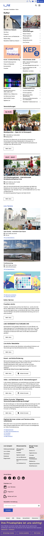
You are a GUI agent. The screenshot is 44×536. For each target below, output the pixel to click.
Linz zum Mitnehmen (21, 473)
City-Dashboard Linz (21, 479)
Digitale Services (9, 446)
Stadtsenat (6, 472)
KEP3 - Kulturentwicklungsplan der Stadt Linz (30, 62)
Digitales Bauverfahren (34, 479)
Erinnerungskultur (27, 92)
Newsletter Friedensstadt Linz (30, 101)
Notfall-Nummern (33, 482)
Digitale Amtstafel (20, 471)
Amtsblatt (18, 468)
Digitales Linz (7, 100)
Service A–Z (32, 466)
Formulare (7, 449)
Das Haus (6, 32)
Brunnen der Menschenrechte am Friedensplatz (30, 99)
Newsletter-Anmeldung (10, 518)
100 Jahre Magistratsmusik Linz (31, 65)
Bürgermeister (7, 474)
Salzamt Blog (7, 38)
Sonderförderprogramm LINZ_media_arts (9, 91)
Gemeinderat (7, 470)
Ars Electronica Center (9, 96)
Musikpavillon (26, 38)
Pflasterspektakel (27, 35)
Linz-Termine (26, 42)
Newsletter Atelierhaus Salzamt (11, 40)
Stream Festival (27, 33)
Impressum (11, 529)
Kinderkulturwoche (27, 40)
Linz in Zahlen (7, 467)
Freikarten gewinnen (10, 312)
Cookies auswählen (24, 533)
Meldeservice (32, 477)
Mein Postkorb (8, 452)
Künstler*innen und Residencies (11, 36)
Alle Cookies (37, 533)
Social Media (7, 490)
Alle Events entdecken (10, 311)
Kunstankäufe (7, 66)
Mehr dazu (8, 333)
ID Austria (7, 450)
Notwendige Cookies (8, 533)
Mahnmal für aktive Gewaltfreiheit (28, 95)
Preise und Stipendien (9, 64)
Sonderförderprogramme (10, 62)
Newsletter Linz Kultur (28, 71)
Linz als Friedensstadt (28, 90)
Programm (6, 34)
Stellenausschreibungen (9, 465)
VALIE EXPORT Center (9, 98)
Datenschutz (4, 529)
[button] (39, 27)
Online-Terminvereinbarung (12, 447)
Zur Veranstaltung (9, 254)
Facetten (6, 68)
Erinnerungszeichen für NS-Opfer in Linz (30, 68)
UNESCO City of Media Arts (10, 94)
